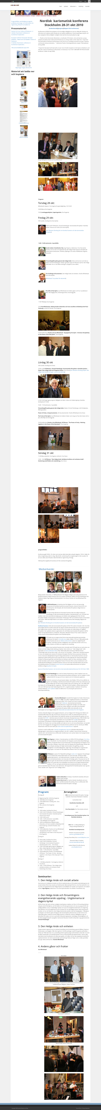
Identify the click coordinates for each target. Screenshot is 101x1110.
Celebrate (64, 703)
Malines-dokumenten (66, 641)
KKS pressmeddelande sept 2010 (20, 47)
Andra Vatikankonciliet (51, 650)
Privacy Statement (85, 1108)
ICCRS (46, 718)
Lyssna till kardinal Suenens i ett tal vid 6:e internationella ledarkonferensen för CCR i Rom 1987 (64, 669)
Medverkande (46, 569)
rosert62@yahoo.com (83, 837)
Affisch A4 (23, 103)
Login (85, 1)
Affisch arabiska (23, 137)
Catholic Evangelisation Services (62, 729)
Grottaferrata (62, 639)
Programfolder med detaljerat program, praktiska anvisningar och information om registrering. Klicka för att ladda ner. (22, 23)
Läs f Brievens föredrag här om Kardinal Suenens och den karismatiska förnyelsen (60, 623)
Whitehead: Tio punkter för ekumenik (56, 278)
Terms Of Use (78, 1108)
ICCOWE (75, 719)
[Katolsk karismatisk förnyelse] (15, 5)
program (60, 28)
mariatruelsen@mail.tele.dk (76, 842)
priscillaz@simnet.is (77, 847)
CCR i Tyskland (51, 688)
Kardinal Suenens (43, 626)
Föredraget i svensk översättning (56, 372)
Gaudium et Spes (51, 666)
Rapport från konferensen (71, 28)
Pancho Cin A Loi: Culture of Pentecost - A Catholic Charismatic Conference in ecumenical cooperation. (22, 33)
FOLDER (24, 88)
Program (43, 792)
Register (80, 1)
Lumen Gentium (60, 664)
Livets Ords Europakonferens (65, 726)
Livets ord (74, 754)
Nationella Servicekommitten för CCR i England (71, 710)
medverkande (53, 28)
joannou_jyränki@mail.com (76, 834)
